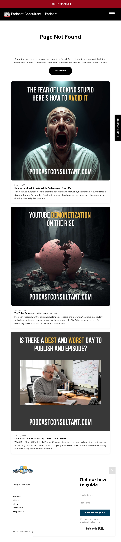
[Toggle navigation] (112, 14)
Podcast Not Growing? (60, 3)
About (15, 504)
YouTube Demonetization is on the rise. (36, 313)
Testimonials (18, 508)
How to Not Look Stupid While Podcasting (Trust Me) (43, 188)
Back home (60, 70)
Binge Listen (18, 511)
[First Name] (95, 503)
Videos (16, 500)
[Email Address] (95, 495)
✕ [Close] (112, 470)
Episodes (17, 496)
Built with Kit (95, 528)
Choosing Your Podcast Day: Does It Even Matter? (41, 438)
